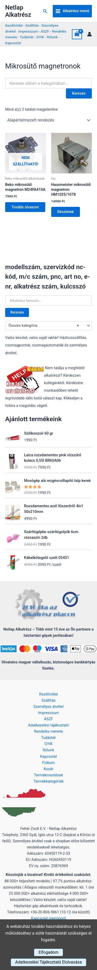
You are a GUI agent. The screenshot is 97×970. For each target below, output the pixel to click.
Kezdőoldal (14, 25)
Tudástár (27, 37)
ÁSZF (45, 31)
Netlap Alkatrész (18, 11)
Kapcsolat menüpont (48, 918)
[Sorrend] (48, 120)
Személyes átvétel (48, 706)
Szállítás (32, 25)
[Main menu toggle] (72, 11)
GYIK (40, 37)
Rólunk (52, 37)
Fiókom (48, 762)
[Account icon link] (89, 34)
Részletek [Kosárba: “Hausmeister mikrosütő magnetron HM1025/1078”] (65, 211)
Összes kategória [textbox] (44, 325)
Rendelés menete (48, 731)
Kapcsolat (13, 43)
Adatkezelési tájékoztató (48, 725)
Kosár (49, 769)
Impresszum (28, 31)
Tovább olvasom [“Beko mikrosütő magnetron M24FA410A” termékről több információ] (25, 207)
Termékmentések (48, 775)
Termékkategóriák (48, 781)
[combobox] (48, 325)
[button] (45, 11)
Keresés (17, 312)
